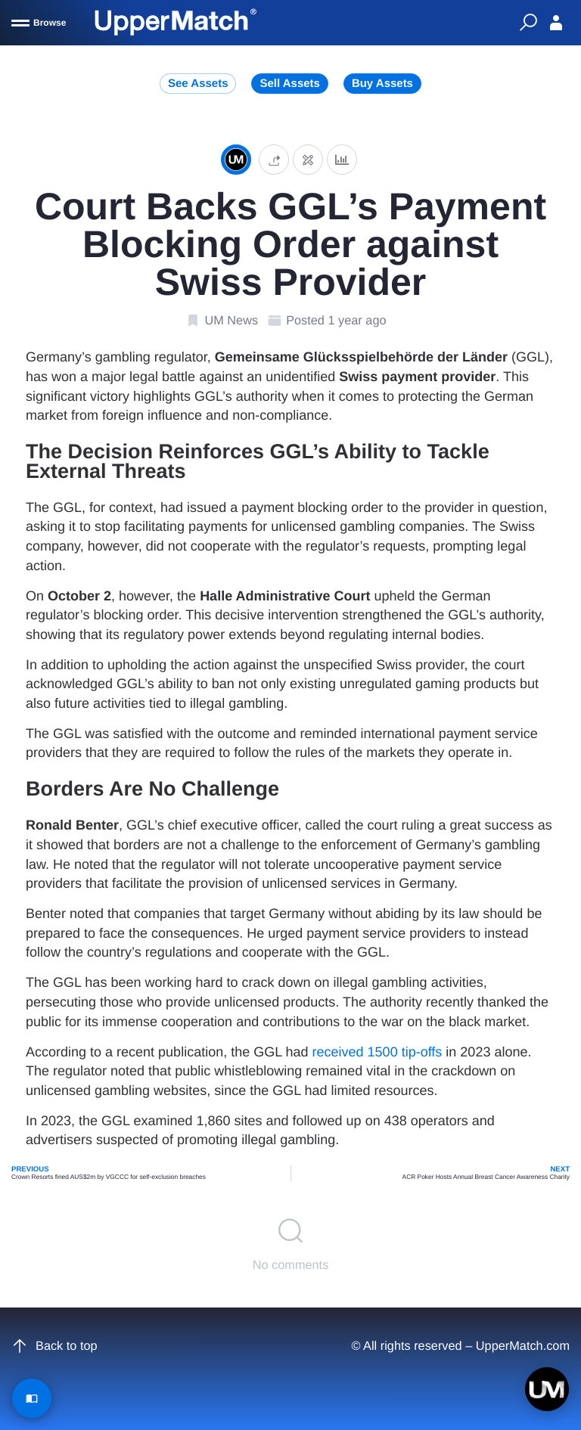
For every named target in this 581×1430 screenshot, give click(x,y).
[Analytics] (342, 159)
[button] (274, 159)
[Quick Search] (528, 22)
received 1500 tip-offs (377, 1051)
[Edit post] (308, 159)
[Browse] (38, 23)
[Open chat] (547, 1389)
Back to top (54, 1346)
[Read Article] (31, 1398)
